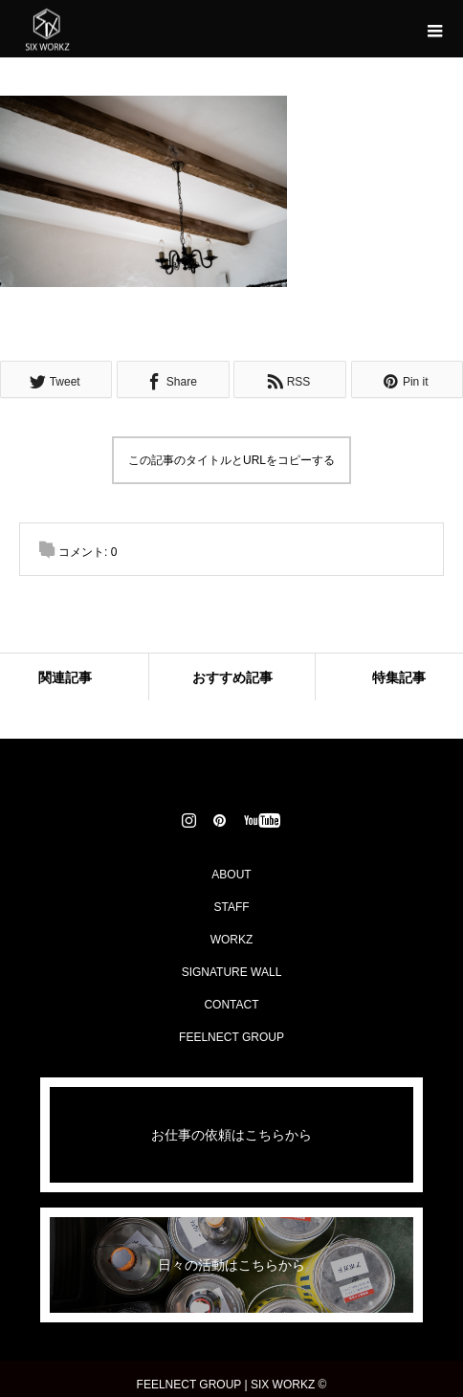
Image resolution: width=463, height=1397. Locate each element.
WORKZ (232, 939)
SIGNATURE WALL (232, 972)
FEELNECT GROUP (231, 1037)
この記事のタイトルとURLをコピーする (231, 460)
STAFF (231, 907)
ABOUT (231, 874)
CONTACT (231, 1004)
